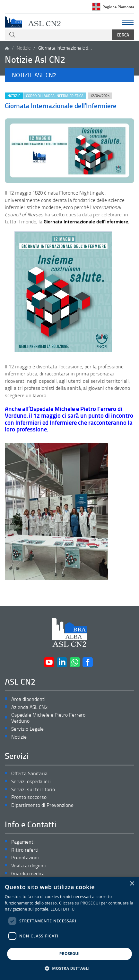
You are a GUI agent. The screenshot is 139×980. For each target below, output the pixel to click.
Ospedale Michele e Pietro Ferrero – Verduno (50, 718)
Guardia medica (28, 874)
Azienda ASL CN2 (29, 707)
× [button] (131, 883)
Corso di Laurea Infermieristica (54, 95)
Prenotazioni (25, 858)
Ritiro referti (25, 850)
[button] (69, 75)
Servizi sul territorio (33, 789)
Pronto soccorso (29, 797)
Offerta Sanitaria (29, 773)
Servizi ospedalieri (31, 781)
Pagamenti (23, 842)
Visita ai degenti (29, 866)
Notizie (23, 48)
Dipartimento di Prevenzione (42, 805)
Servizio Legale (27, 729)
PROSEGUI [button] (69, 953)
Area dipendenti (28, 699)
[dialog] (69, 928)
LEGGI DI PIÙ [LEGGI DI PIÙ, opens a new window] (63, 909)
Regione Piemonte (118, 7)
